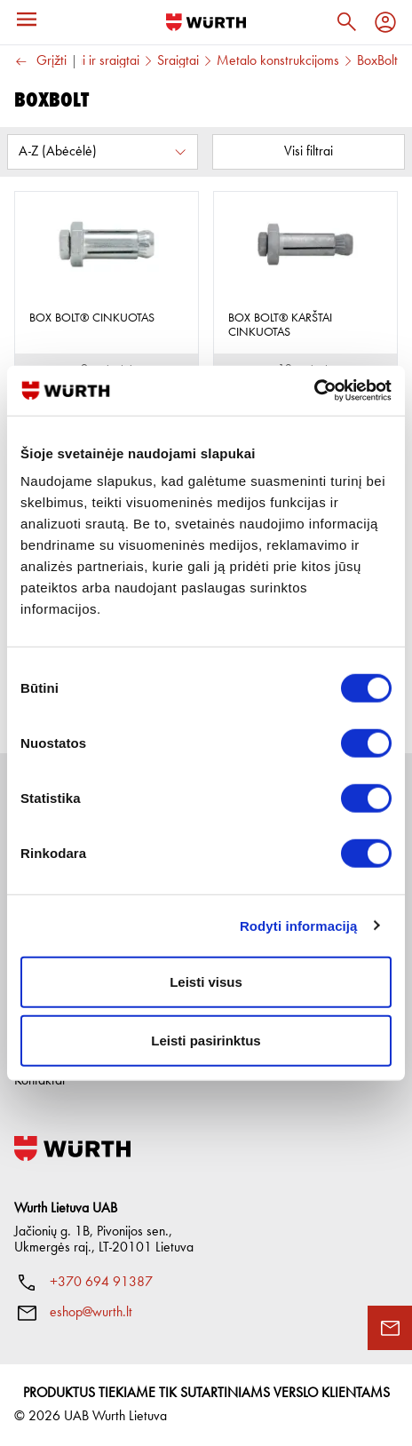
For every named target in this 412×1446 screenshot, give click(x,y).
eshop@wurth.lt (91, 1313)
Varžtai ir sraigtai (93, 61)
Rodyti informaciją (299, 925)
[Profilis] (385, 22)
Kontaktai (39, 1081)
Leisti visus (206, 981)
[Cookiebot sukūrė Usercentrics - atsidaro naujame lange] (314, 390)
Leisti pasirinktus (205, 1039)
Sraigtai (178, 61)
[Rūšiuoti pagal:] (102, 152)
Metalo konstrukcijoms (278, 61)
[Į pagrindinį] (206, 22)
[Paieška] (346, 22)
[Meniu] (26, 19)
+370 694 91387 (101, 1282)
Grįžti (40, 61)
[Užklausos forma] (390, 1328)
